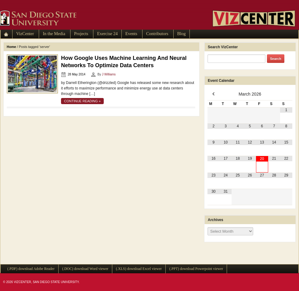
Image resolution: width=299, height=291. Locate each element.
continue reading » (82, 101)
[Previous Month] (213, 94)
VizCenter (25, 33)
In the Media (54, 33)
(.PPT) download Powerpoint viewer (196, 269)
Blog (181, 33)
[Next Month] (286, 94)
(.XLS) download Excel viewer (139, 269)
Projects (81, 33)
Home (11, 47)
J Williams (109, 74)
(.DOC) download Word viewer (85, 269)
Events (131, 33)
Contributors (157, 33)
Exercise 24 (107, 33)
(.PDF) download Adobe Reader (31, 269)
